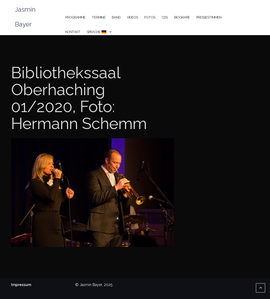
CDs (165, 17)
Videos (132, 17)
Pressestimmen (208, 17)
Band (116, 17)
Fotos (149, 17)
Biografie (182, 17)
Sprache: (96, 32)
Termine (98, 17)
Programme (75, 17)
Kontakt (72, 32)
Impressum (21, 285)
